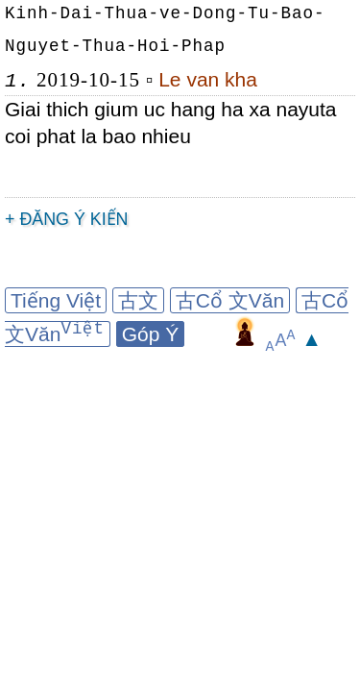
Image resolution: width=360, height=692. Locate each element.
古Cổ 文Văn (230, 300)
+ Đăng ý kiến (67, 219)
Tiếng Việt (56, 300)
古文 (138, 300)
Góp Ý (151, 334)
